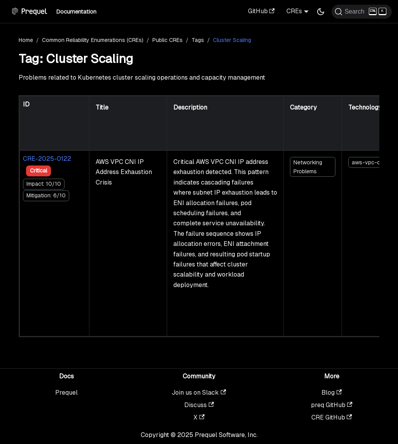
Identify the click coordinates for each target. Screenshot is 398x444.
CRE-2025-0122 (47, 159)
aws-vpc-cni (368, 162)
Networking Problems (307, 167)
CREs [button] (294, 11)
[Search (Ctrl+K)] (362, 12)
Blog (331, 392)
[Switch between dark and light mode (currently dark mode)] (320, 11)
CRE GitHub (331, 417)
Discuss (199, 405)
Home (26, 40)
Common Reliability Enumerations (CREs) (92, 40)
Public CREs (167, 40)
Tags (198, 40)
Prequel (66, 392)
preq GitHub (332, 405)
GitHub (261, 11)
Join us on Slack (199, 392)
